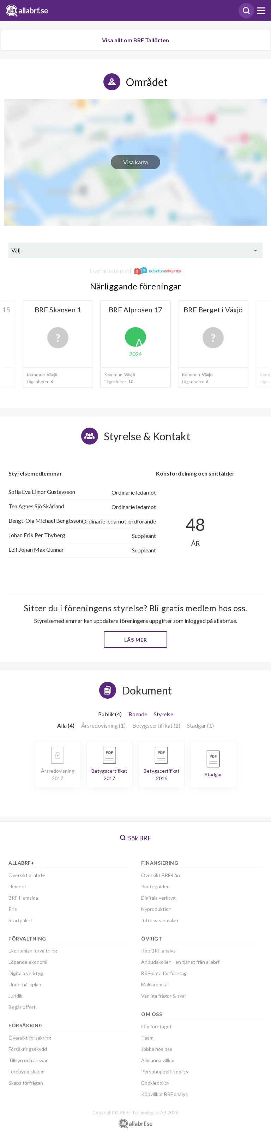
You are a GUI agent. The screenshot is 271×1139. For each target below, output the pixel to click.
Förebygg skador (26, 1071)
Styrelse (163, 714)
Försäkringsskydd (27, 1049)
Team (147, 1038)
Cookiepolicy (155, 1083)
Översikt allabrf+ (27, 875)
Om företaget (156, 1026)
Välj (15, 250)
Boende (137, 714)
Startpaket (20, 920)
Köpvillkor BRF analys (164, 1094)
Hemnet (17, 886)
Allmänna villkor (158, 1060)
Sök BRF (135, 838)
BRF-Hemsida (23, 898)
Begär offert (22, 1007)
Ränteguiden (155, 886)
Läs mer (135, 640)
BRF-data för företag (164, 973)
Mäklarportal (155, 984)
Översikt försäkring (29, 1038)
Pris (12, 909)
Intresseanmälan (159, 920)
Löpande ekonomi (27, 962)
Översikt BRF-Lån (160, 875)
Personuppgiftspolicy (164, 1071)
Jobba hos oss (156, 1049)
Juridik (15, 996)
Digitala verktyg (25, 973)
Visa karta (135, 162)
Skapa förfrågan (25, 1083)
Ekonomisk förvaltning (32, 951)
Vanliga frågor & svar (163, 996)
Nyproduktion (156, 909)
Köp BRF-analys (158, 951)
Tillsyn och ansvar (28, 1060)
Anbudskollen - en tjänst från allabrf (180, 962)
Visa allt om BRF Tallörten (135, 40)
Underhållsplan (24, 984)
